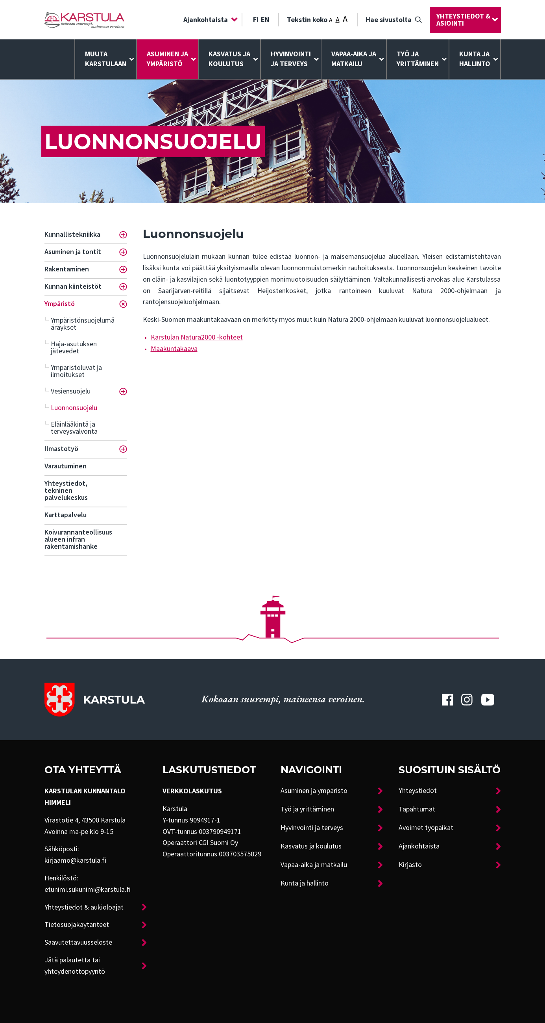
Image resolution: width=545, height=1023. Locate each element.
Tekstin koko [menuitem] (317, 19)
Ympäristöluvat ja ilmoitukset (76, 371)
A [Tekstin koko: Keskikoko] (338, 19)
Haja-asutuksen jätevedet (74, 347)
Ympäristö (59, 303)
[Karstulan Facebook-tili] (447, 700)
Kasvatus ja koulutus (229, 59)
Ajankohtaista (205, 19)
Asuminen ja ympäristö (167, 59)
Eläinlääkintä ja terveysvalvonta (74, 428)
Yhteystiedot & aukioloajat (84, 907)
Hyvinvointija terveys (291, 59)
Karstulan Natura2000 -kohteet (197, 337)
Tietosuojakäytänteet (76, 924)
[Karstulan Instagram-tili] (467, 700)
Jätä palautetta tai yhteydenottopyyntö (74, 965)
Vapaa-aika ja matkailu (353, 59)
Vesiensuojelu (71, 391)
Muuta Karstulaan (105, 59)
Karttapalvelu (65, 515)
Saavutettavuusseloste (78, 942)
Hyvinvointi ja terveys (312, 827)
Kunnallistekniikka (72, 234)
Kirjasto (410, 864)
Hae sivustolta (389, 19)
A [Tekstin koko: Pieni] (331, 20)
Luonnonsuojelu (74, 407)
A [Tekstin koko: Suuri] (345, 19)
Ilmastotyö (61, 448)
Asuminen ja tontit (72, 251)
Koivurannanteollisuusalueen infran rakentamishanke (78, 539)
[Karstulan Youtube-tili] (487, 700)
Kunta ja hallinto (474, 59)
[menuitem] (208, 19)
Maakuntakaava (174, 348)
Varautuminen (65, 466)
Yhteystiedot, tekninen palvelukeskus (66, 490)
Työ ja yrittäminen (418, 59)
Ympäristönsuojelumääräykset (83, 324)
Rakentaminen (66, 269)
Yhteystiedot (418, 790)
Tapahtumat (417, 809)
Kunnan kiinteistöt (73, 286)
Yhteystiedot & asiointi (463, 19)
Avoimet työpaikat (426, 827)
